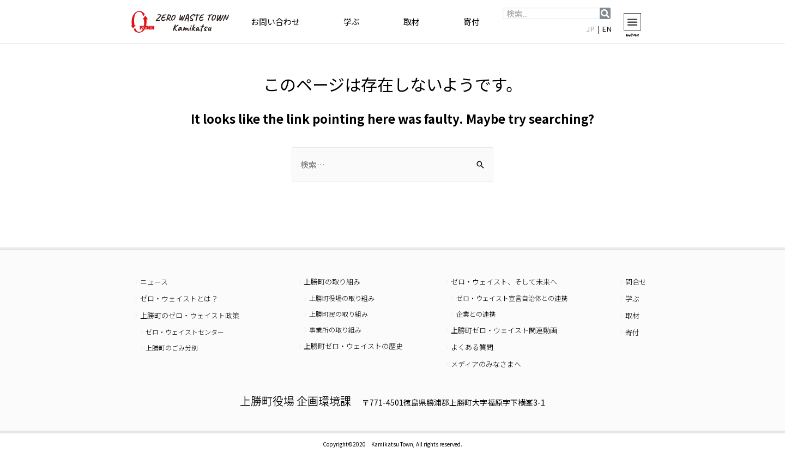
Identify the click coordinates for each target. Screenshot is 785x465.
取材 (411, 21)
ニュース (154, 281)
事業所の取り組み (335, 329)
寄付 (471, 21)
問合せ (636, 281)
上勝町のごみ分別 (172, 347)
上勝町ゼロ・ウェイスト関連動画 (504, 330)
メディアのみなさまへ (486, 364)
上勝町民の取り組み (338, 313)
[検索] (605, 13)
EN (607, 28)
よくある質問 (472, 347)
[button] (632, 22)
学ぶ (351, 21)
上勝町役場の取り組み (342, 298)
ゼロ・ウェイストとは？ (179, 298)
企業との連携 (476, 313)
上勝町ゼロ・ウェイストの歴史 (353, 346)
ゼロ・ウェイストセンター (185, 331)
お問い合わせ (275, 21)
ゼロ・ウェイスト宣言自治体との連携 (511, 298)
